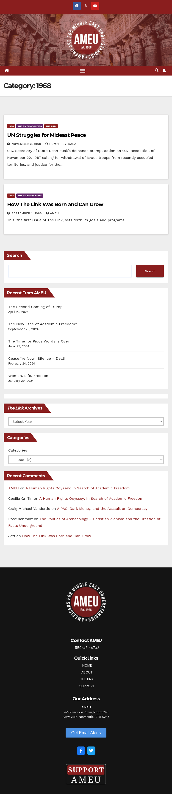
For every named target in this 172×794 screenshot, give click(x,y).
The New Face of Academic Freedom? (42, 324)
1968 (11, 126)
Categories (17, 450)
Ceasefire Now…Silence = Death (37, 358)
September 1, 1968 (27, 213)
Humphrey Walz (60, 144)
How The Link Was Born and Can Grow (55, 204)
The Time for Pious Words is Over (38, 341)
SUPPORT (87, 686)
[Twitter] (91, 750)
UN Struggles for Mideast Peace (46, 135)
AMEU (52, 213)
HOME (87, 665)
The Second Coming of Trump (35, 307)
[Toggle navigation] (82, 70)
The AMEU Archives (30, 126)
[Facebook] (81, 750)
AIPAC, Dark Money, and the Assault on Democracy (102, 508)
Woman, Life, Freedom (29, 375)
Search (14, 255)
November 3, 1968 (27, 144)
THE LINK (87, 679)
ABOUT (87, 672)
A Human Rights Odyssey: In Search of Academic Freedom (78, 488)
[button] (156, 70)
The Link (51, 126)
